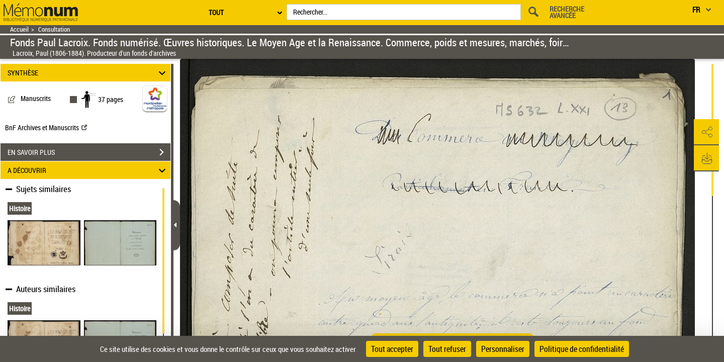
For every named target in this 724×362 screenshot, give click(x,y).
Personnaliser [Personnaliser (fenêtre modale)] (502, 348)
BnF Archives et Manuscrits (46, 127)
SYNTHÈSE (88, 72)
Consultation (54, 29)
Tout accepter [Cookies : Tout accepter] (392, 348)
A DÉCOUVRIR (88, 170)
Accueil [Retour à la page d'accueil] (19, 29)
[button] (706, 132)
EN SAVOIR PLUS (89, 152)
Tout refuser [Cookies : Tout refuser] (447, 348)
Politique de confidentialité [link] (581, 348)
